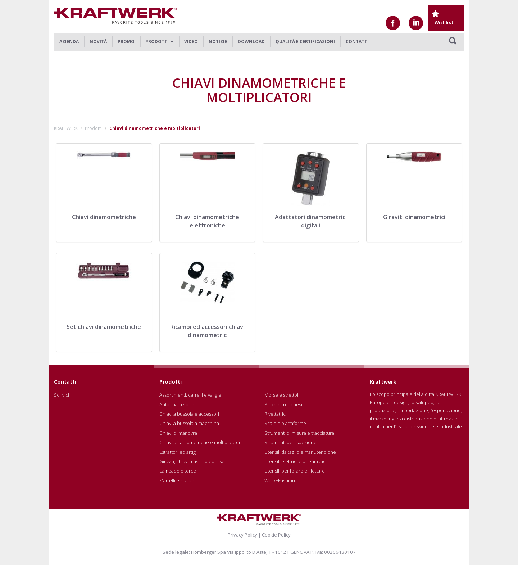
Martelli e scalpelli (178, 480)
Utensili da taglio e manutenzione (300, 452)
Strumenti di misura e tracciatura (299, 433)
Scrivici (61, 395)
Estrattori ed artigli (178, 452)
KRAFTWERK (66, 128)
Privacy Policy (242, 535)
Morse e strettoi (281, 395)
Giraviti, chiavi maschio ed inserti (194, 461)
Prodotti (93, 128)
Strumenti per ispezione (290, 442)
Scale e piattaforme (285, 423)
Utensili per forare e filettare (294, 470)
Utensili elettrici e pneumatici (295, 461)
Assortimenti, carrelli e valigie (190, 395)
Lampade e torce (177, 470)
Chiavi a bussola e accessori (189, 414)
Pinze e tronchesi (283, 404)
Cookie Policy (276, 535)
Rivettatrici (275, 414)
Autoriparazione (176, 404)
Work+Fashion (279, 480)
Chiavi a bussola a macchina (189, 423)
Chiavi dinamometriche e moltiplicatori (200, 442)
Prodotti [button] (159, 42)
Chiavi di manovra (178, 433)
